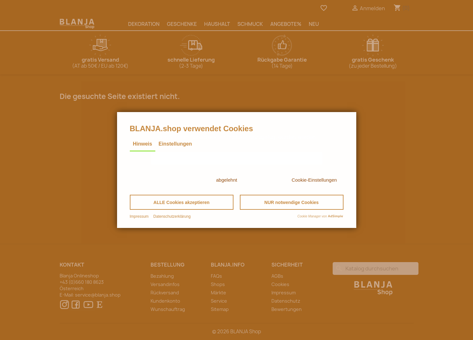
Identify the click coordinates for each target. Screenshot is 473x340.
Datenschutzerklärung (172, 216)
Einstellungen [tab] (175, 144)
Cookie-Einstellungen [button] (314, 180)
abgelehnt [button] (226, 180)
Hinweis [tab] (142, 144)
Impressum (139, 216)
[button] (181, 202)
